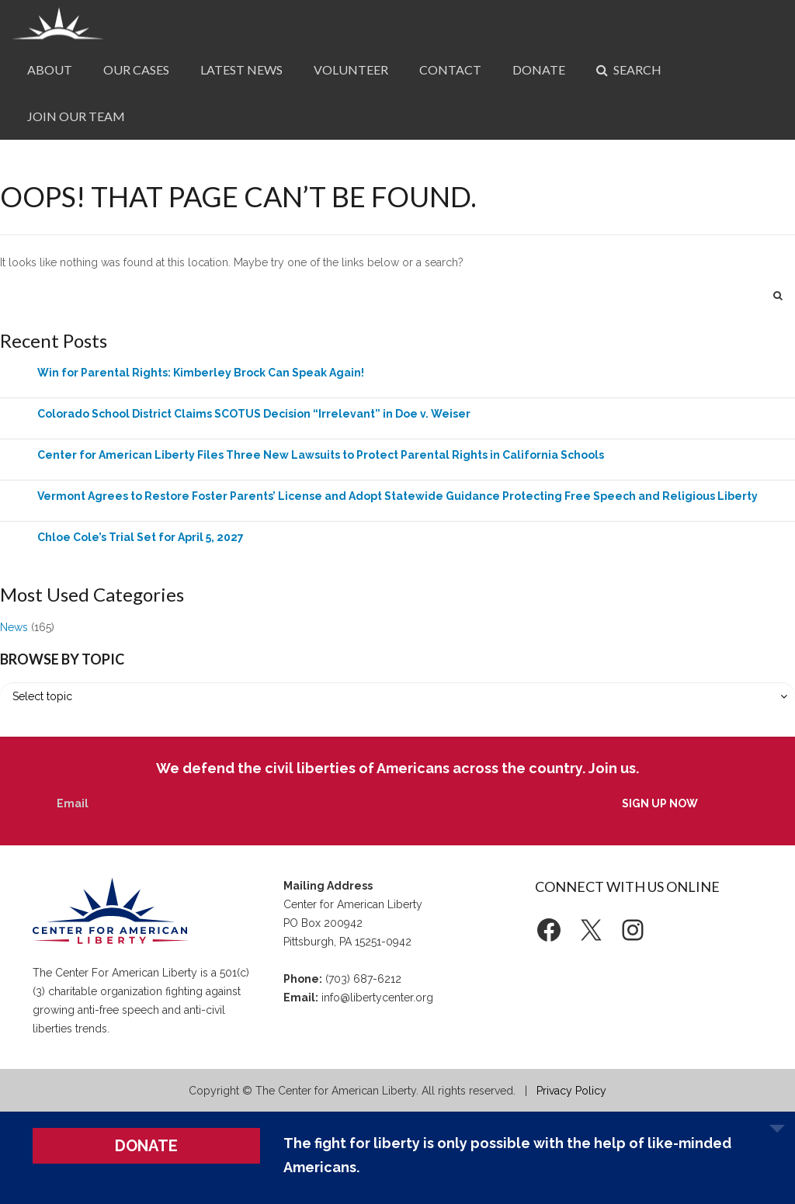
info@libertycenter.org (377, 997)
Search (628, 69)
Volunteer (351, 69)
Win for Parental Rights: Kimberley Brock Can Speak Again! (200, 372)
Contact (450, 69)
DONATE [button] (146, 1145)
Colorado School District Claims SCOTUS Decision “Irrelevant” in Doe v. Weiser (253, 414)
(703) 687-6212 (363, 979)
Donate (538, 69)
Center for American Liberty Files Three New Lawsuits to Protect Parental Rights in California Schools (320, 455)
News (14, 627)
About (49, 69)
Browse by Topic (62, 659)
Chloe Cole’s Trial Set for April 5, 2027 (140, 537)
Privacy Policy (571, 1090)
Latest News (241, 69)
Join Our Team (76, 116)
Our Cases (136, 69)
